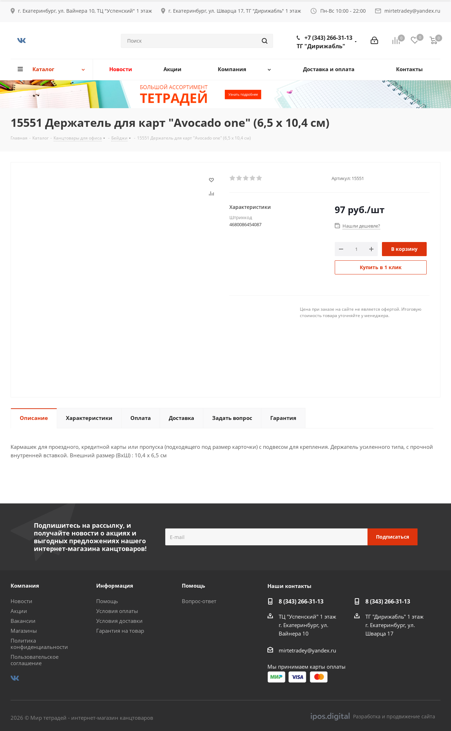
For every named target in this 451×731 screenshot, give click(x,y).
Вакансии (23, 620)
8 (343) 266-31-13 (301, 601)
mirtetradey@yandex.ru (412, 10)
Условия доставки (119, 620)
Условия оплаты (117, 610)
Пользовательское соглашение (34, 660)
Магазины (24, 630)
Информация (114, 585)
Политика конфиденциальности (39, 643)
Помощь (107, 601)
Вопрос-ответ (199, 601)
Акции (19, 610)
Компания (25, 585)
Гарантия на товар (120, 630)
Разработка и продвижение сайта (373, 716)
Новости (21, 601)
